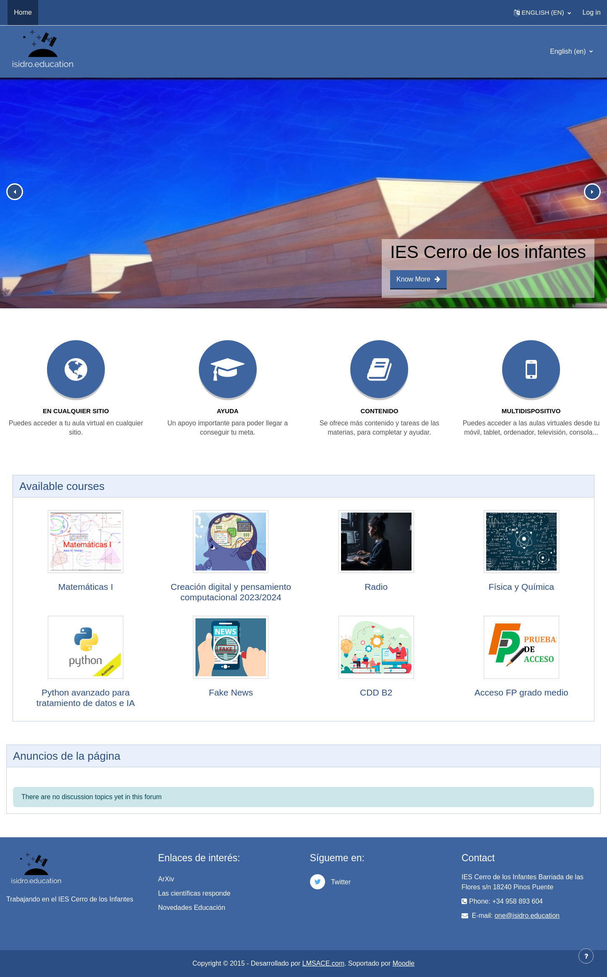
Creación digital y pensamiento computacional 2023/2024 (231, 592)
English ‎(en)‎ (569, 51)
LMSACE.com (323, 963)
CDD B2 (376, 692)
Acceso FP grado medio (521, 692)
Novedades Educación (191, 907)
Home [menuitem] (23, 12)
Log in (591, 12)
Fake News (231, 692)
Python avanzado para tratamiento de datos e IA (85, 698)
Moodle (403, 963)
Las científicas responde (194, 893)
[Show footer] (586, 956)
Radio (376, 586)
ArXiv (166, 879)
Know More (418, 279)
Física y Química (521, 586)
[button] (542, 12)
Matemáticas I (85, 586)
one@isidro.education (527, 915)
